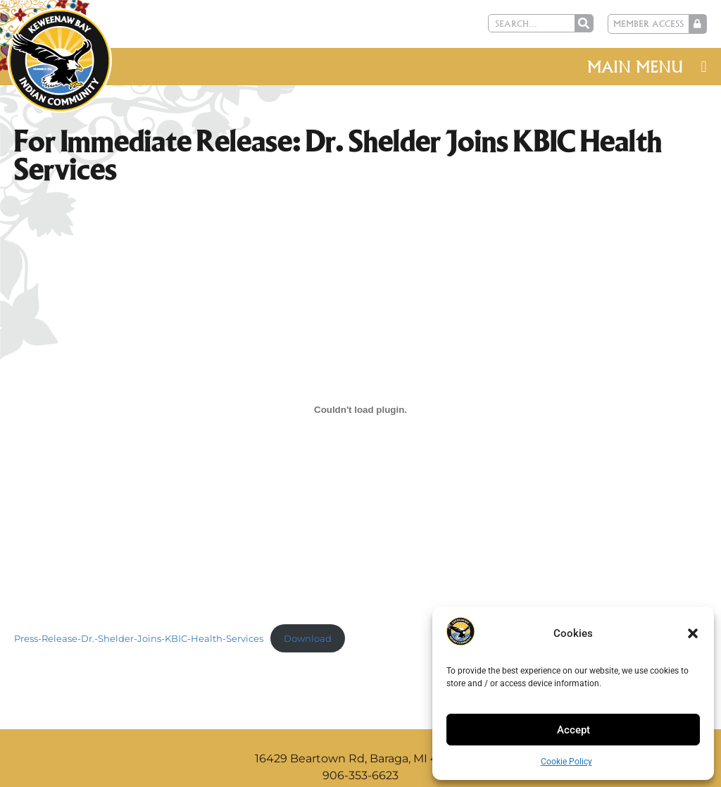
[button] (693, 633)
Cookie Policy (566, 762)
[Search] (584, 23)
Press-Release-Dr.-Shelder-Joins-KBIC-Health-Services (138, 638)
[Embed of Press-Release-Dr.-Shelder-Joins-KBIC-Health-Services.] (360, 409)
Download (308, 638)
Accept (573, 730)
